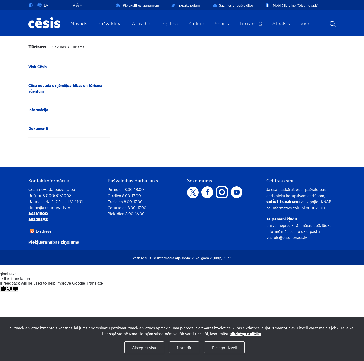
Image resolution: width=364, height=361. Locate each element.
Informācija (38, 110)
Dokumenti (38, 128)
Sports (222, 23)
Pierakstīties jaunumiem (137, 5)
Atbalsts (281, 23)
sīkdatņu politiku (245, 333)
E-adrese (43, 231)
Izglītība (169, 23)
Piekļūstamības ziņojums (53, 242)
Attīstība (141, 23)
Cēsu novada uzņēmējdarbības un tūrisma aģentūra (65, 88)
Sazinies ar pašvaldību (232, 5)
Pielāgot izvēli (224, 347)
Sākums (59, 46)
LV (42, 5)
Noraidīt (184, 347)
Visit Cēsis (37, 66)
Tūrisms (248, 23)
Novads (79, 23)
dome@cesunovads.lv (49, 207)
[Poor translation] (12, 289)
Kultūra (196, 23)
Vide (305, 23)
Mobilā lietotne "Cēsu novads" (291, 5)
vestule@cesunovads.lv (286, 237)
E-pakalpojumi (185, 5)
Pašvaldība (110, 23)
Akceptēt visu (144, 347)
